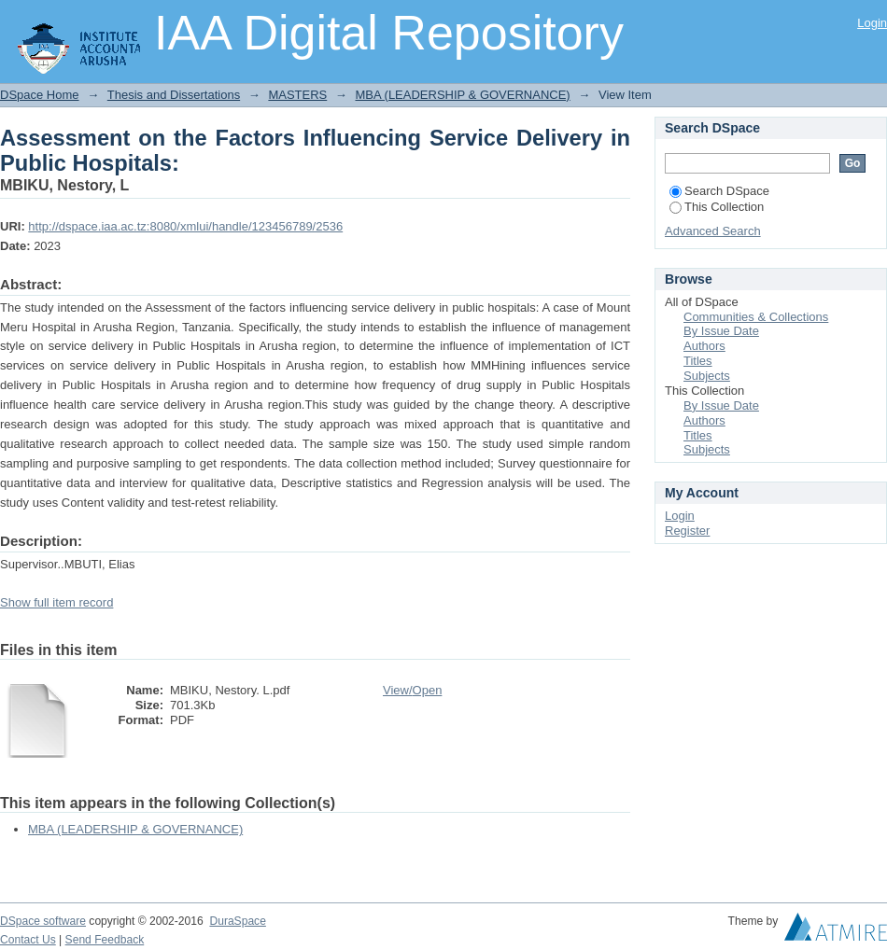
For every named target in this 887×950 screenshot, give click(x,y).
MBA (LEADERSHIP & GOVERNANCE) (462, 95)
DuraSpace (237, 921)
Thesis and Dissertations (173, 95)
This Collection (716, 207)
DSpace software (43, 921)
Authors (704, 346)
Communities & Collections (755, 317)
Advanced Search (713, 231)
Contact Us (28, 939)
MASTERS (297, 95)
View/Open (412, 690)
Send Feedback (105, 939)
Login (872, 23)
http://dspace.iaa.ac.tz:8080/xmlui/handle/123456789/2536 (185, 226)
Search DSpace (719, 191)
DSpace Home (39, 95)
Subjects (706, 376)
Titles (697, 361)
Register (687, 531)
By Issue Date (721, 331)
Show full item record (56, 602)
